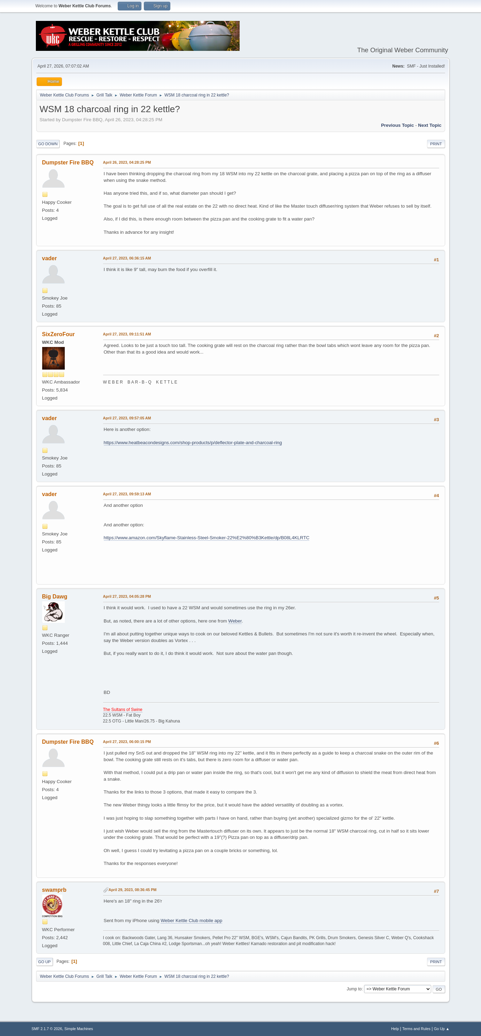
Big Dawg (55, 597)
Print (436, 144)
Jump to (354, 989)
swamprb (54, 890)
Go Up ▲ (442, 1029)
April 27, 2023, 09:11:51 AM (127, 334)
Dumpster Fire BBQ (68, 162)
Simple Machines (78, 1029)
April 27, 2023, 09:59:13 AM (127, 494)
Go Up (44, 962)
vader (49, 258)
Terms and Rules (416, 1029)
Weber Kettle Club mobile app (191, 920)
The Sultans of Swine (122, 709)
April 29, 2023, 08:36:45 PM (133, 890)
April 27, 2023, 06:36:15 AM (127, 258)
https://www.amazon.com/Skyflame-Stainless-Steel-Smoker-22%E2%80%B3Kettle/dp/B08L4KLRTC (207, 537)
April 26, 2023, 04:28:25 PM (127, 162)
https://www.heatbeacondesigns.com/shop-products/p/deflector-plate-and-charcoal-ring (193, 442)
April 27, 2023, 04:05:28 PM (127, 596)
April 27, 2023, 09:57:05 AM (127, 418)
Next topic (429, 125)
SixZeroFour (58, 334)
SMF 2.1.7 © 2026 (47, 1029)
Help (395, 1029)
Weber (234, 621)
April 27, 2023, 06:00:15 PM (127, 742)
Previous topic (397, 125)
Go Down (48, 144)
